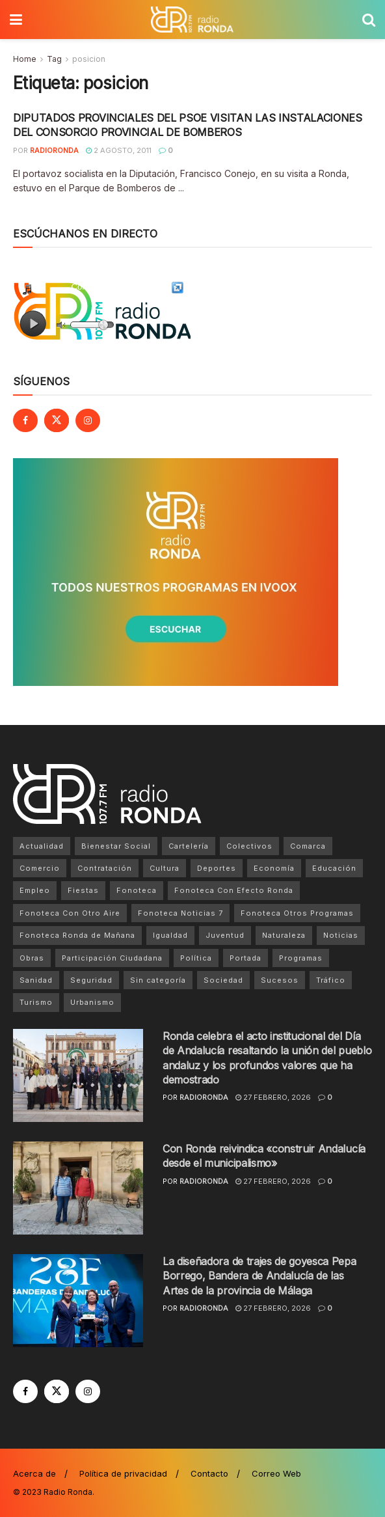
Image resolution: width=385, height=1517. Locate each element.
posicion (88, 59)
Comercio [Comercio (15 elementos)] (40, 868)
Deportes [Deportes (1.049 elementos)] (216, 868)
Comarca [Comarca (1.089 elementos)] (308, 846)
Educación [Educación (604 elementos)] (334, 868)
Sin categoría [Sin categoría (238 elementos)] (158, 980)
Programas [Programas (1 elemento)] (301, 958)
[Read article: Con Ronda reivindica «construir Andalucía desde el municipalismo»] (78, 1188)
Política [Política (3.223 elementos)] (196, 958)
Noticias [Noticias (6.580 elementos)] (340, 935)
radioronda (54, 150)
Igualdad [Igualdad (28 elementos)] (170, 935)
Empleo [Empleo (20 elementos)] (35, 890)
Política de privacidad (123, 1473)
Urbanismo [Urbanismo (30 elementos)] (92, 1002)
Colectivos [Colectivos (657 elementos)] (249, 846)
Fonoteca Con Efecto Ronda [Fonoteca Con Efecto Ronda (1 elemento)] (233, 890)
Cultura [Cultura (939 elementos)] (164, 868)
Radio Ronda (68, 1492)
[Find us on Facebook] (25, 420)
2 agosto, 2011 (119, 150)
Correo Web (276, 1473)
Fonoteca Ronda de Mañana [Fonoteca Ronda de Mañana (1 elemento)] (77, 935)
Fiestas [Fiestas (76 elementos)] (83, 890)
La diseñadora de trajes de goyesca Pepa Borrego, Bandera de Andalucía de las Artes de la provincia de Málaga (259, 1276)
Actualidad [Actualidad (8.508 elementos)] (42, 846)
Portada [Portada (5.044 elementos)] (245, 958)
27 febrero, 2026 (273, 1097)
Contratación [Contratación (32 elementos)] (104, 868)
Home (24, 59)
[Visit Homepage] (192, 20)
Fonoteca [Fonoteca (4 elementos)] (136, 890)
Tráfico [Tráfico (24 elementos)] (330, 980)
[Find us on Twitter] (56, 420)
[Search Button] (368, 19)
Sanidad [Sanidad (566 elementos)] (36, 980)
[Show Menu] (16, 19)
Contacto (209, 1473)
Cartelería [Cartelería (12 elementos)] (188, 846)
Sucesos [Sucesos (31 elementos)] (280, 980)
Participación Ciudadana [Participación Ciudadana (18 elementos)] (112, 958)
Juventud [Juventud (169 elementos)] (225, 935)
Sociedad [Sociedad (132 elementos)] (223, 980)
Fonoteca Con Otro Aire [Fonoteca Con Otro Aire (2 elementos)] (70, 913)
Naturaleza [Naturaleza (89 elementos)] (284, 935)
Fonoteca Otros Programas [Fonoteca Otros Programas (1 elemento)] (297, 913)
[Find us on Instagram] (87, 420)
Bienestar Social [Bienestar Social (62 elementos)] (116, 846)
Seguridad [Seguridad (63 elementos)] (91, 980)
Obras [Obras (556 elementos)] (32, 958)
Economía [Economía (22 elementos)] (274, 868)
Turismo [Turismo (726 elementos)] (36, 1002)
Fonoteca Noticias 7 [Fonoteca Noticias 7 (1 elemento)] (180, 913)
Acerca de (34, 1473)
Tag (54, 59)
